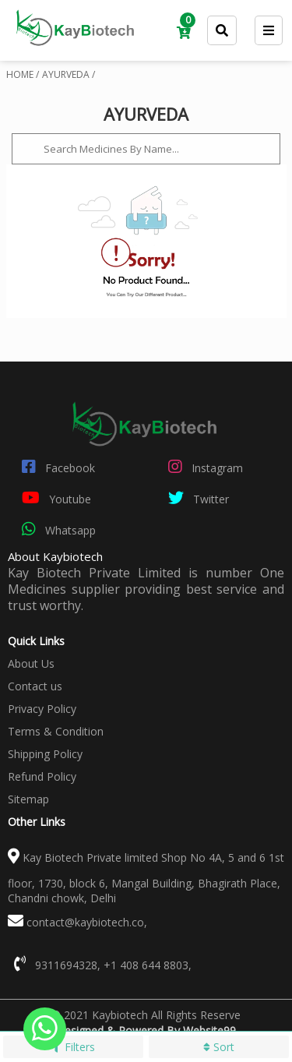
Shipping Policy (45, 753)
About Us (31, 663)
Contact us (35, 686)
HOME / (22, 74)
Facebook (55, 466)
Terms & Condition (56, 731)
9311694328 (66, 965)
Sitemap (28, 799)
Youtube (53, 497)
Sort (218, 1046)
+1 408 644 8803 (146, 965)
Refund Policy (42, 776)
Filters (73, 1046)
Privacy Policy (42, 708)
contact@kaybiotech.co (85, 922)
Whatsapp (56, 529)
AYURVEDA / (68, 74)
